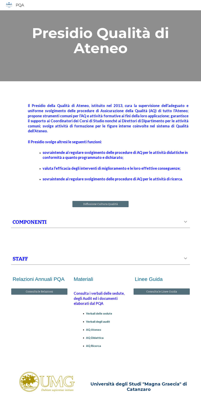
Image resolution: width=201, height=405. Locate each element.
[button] (185, 222)
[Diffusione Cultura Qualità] (100, 204)
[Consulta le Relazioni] (39, 291)
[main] (100, 41)
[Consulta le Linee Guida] (162, 291)
